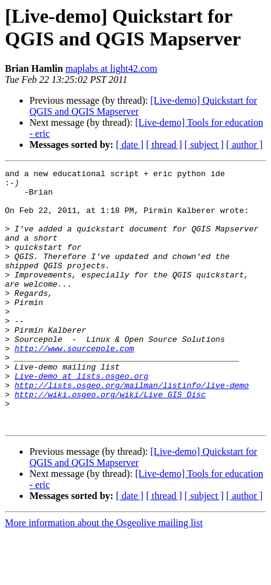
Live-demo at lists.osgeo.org (81, 418)
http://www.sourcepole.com (74, 384)
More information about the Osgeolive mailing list (104, 574)
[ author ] (244, 144)
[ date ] (129, 144)
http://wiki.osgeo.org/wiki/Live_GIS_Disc (110, 440)
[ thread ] (164, 144)
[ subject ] (204, 144)
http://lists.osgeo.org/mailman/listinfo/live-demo (132, 429)
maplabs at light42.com (112, 68)
